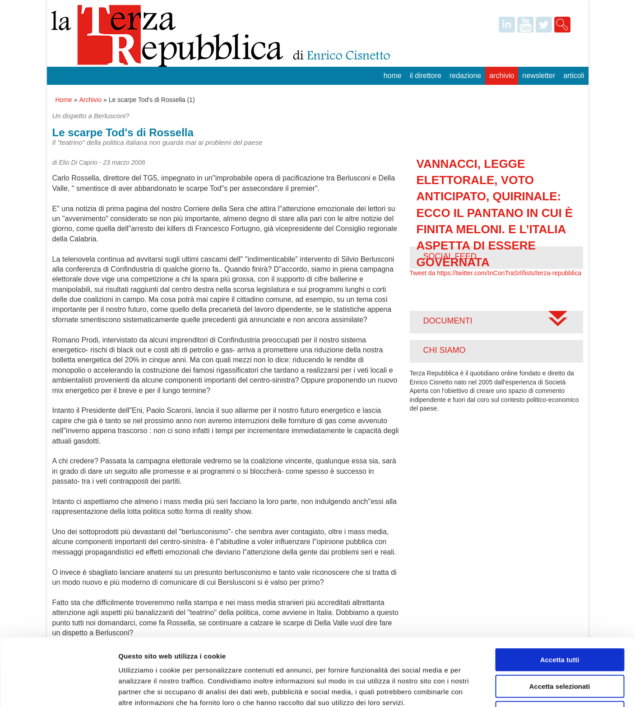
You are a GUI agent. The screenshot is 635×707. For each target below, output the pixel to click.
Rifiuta (559, 649)
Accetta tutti (559, 597)
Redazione (465, 75)
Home (393, 75)
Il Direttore (425, 75)
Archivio (501, 75)
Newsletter (538, 75)
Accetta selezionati (559, 623)
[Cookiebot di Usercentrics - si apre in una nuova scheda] (58, 689)
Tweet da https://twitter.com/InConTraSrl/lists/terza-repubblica (496, 273)
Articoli (573, 75)
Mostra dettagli (474, 689)
